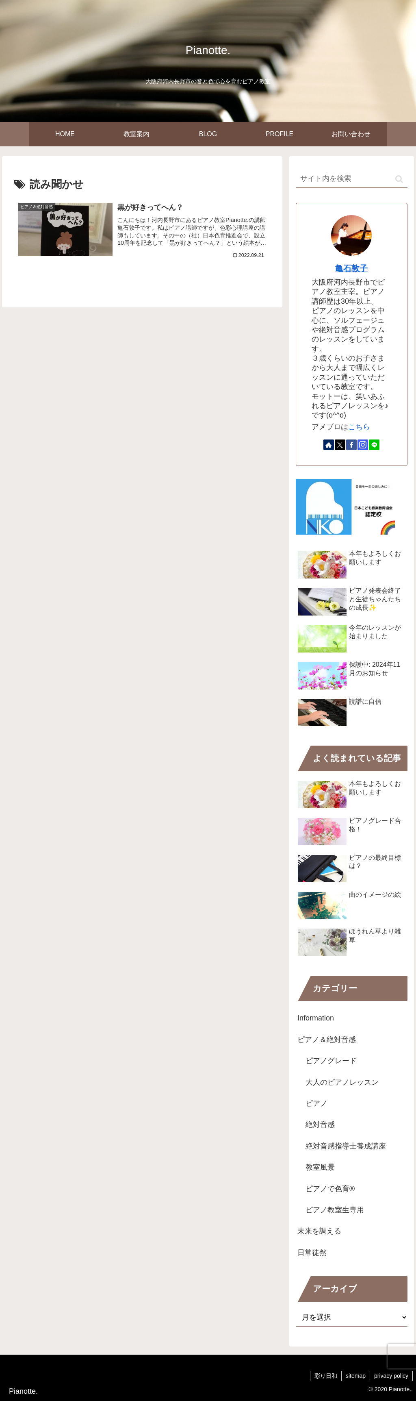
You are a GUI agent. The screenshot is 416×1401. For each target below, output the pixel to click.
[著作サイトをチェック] (328, 444)
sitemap (356, 1376)
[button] (399, 179)
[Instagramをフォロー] (363, 444)
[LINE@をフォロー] (374, 444)
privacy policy (391, 1376)
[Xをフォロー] (340, 444)
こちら (359, 427)
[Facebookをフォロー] (351, 444)
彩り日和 (325, 1376)
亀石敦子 (351, 268)
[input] (351, 179)
